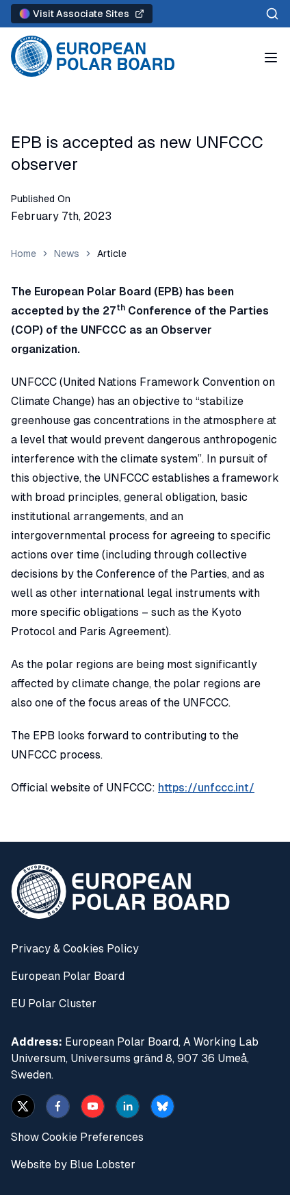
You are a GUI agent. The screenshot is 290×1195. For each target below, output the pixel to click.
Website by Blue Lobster (73, 1164)
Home (23, 253)
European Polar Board (67, 976)
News (66, 253)
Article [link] (112, 253)
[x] (23, 1106)
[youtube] (93, 1106)
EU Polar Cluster (53, 1003)
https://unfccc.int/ (206, 787)
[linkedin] (128, 1106)
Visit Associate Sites (81, 13)
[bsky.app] (162, 1106)
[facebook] (58, 1106)
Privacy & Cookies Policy (75, 948)
